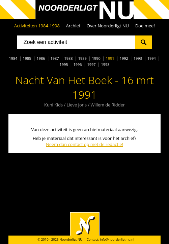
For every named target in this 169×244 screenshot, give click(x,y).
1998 (105, 64)
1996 (77, 64)
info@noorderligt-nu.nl (117, 239)
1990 (96, 58)
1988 (68, 58)
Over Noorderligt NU (108, 26)
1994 (151, 58)
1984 (13, 58)
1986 (41, 58)
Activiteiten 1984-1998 (37, 26)
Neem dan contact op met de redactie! (84, 144)
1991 (110, 58)
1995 (63, 64)
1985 (27, 58)
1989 (82, 58)
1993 (138, 58)
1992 (124, 58)
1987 (55, 58)
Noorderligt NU (70, 239)
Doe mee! (145, 26)
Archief (73, 26)
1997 (91, 64)
